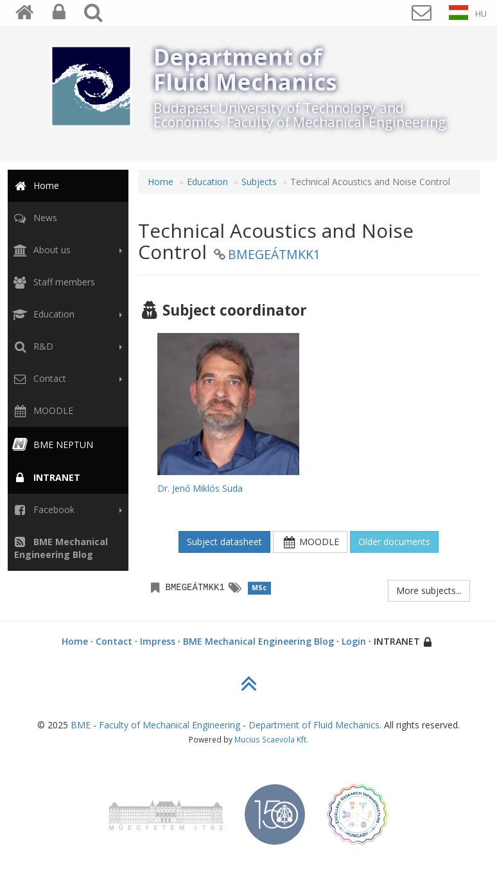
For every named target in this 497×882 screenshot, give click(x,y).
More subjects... (429, 590)
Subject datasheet (224, 542)
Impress (157, 641)
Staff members (53, 282)
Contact (114, 641)
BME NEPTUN (52, 444)
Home (35, 185)
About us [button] (66, 250)
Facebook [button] (66, 509)
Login (354, 641)
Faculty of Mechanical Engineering (169, 725)
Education (207, 182)
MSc (259, 587)
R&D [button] (66, 346)
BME (81, 725)
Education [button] (66, 314)
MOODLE (42, 410)
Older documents (394, 542)
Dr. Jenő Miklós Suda (200, 488)
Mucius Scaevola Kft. (271, 739)
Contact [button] (66, 378)
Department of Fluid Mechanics (313, 725)
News (34, 218)
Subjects (259, 182)
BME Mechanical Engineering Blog (258, 641)
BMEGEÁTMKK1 (274, 254)
